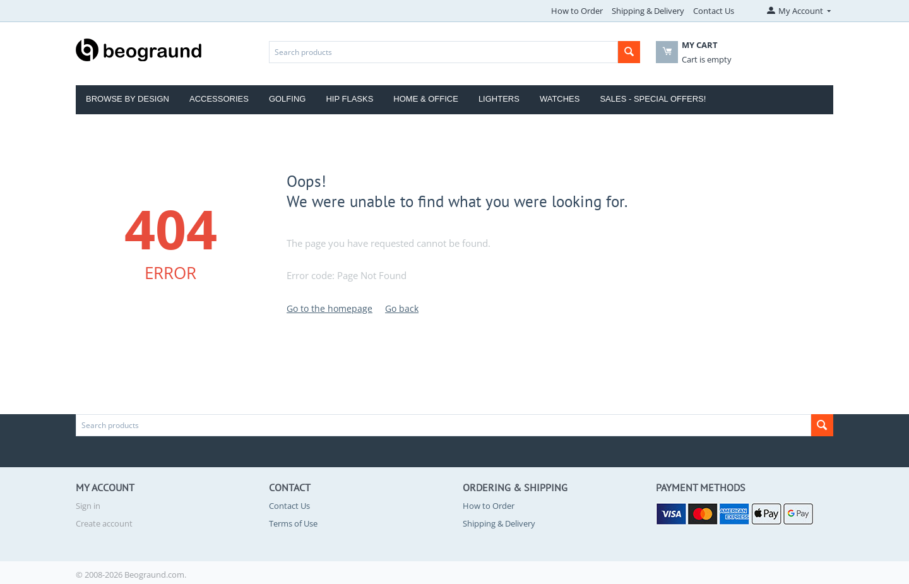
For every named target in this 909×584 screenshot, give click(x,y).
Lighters (499, 99)
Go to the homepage (329, 308)
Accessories (219, 99)
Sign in (88, 505)
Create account (104, 523)
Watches (560, 99)
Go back (402, 308)
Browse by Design (127, 99)
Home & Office (425, 99)
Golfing (287, 99)
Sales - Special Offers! (653, 99)
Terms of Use (293, 523)
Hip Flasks (349, 99)
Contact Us (713, 10)
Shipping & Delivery (648, 10)
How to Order (577, 10)
